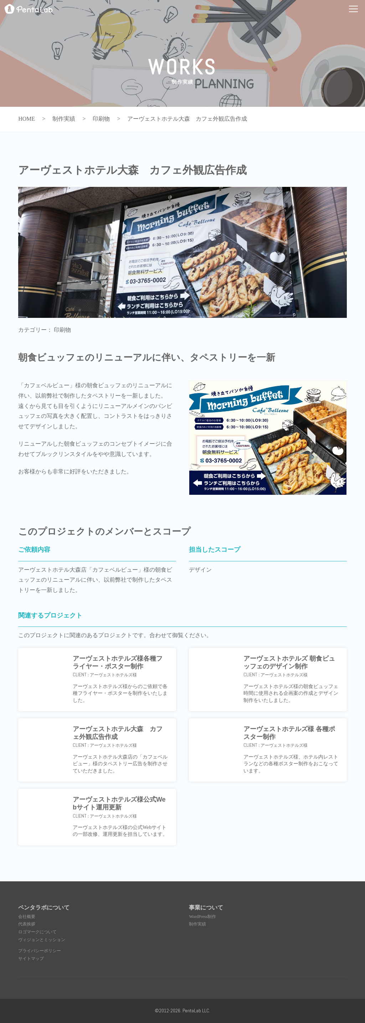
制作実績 (197, 924)
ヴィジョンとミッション (41, 939)
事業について (206, 907)
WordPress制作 (202, 916)
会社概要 (26, 916)
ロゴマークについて (37, 931)
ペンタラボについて (44, 907)
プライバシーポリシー (39, 950)
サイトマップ (31, 958)
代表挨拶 (26, 924)
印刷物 (62, 330)
